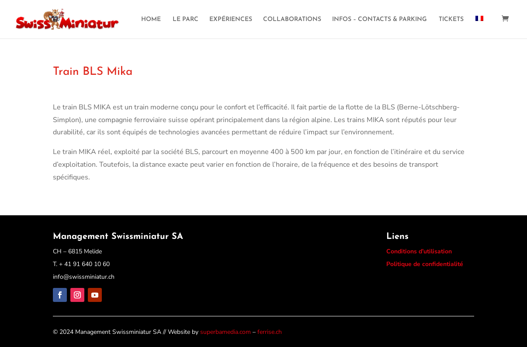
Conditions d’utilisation (419, 251)
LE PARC (185, 20)
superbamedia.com (225, 332)
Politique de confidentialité (424, 264)
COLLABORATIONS (292, 20)
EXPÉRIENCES (230, 20)
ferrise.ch (269, 332)
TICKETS (451, 20)
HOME (151, 20)
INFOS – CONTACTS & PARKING (379, 20)
